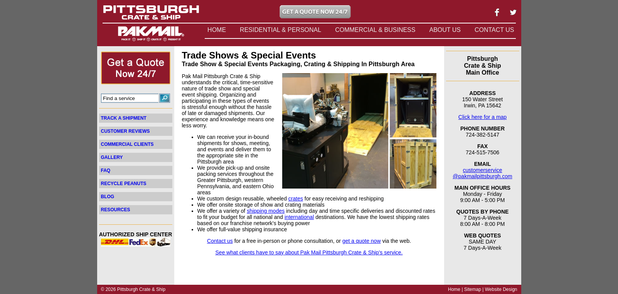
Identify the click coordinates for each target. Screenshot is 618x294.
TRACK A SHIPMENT (124, 118)
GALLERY (112, 157)
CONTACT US (494, 30)
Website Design (501, 289)
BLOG (108, 196)
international (299, 217)
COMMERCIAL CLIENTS (127, 144)
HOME (216, 30)
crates (295, 198)
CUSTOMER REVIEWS (125, 131)
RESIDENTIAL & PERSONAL (280, 30)
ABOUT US (445, 30)
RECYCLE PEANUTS (124, 183)
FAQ (106, 170)
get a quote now (361, 241)
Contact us (220, 241)
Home (454, 289)
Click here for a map (482, 117)
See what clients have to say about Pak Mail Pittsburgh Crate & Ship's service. (309, 252)
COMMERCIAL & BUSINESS (375, 30)
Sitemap (472, 289)
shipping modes (266, 211)
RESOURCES (115, 209)
